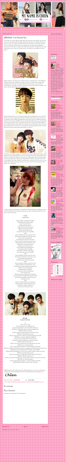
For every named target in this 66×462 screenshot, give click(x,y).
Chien (58, 64)
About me (13, 28)
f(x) (12, 382)
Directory (22, 28)
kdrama (19, 382)
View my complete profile (56, 93)
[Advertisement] (25, 446)
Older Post (45, 426)
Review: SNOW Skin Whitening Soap (59, 201)
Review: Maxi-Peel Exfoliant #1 (59, 215)
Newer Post (5, 426)
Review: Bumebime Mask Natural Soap (60, 228)
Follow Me (40, 28)
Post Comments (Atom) (13, 429)
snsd (28, 382)
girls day (15, 382)
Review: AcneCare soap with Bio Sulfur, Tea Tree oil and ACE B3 (60, 175)
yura (42, 382)
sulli (30, 382)
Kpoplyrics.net (40, 371)
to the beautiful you (36, 382)
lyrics (25, 382)
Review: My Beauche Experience (58, 123)
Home (6, 28)
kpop (22, 382)
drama (8, 382)
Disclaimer (31, 28)
